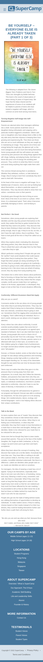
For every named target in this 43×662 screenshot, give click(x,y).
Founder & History (21, 605)
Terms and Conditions (21, 655)
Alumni (21, 600)
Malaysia (21, 562)
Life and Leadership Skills (21, 596)
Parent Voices (21, 635)
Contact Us (21, 618)
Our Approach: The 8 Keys (21, 588)
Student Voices (21, 631)
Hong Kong (21, 558)
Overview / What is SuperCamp (21, 584)
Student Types (21, 639)
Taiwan (21, 570)
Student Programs (21, 554)
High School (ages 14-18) (21, 540)
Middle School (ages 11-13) (21, 536)
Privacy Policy (33, 650)
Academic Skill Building (21, 592)
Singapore (21, 566)
